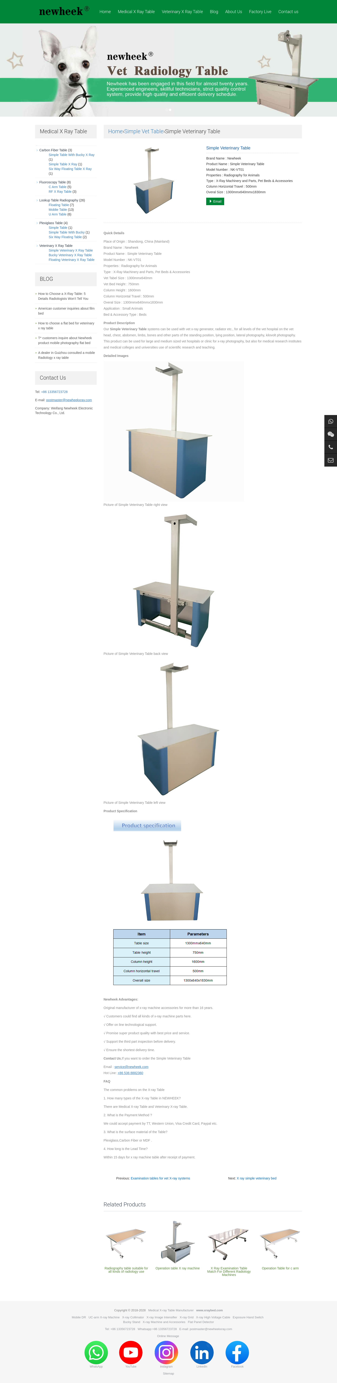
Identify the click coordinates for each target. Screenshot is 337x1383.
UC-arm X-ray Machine (104, 1317)
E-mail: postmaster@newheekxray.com (205, 1329)
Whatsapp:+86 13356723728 (157, 1329)
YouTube (131, 1354)
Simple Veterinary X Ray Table (71, 250)
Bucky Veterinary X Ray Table (70, 255)
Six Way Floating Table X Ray (70, 169)
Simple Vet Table (143, 131)
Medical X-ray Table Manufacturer (171, 1310)
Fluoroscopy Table (52, 182)
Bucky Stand (131, 1322)
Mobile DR (79, 1317)
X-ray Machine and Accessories (164, 1322)
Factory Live (260, 11)
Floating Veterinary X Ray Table (72, 260)
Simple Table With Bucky (67, 232)
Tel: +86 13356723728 (120, 1329)
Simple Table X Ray (63, 164)
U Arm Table (57, 214)
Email (215, 201)
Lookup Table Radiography (58, 200)
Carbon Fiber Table (53, 150)
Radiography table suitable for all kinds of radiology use (126, 1269)
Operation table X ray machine (178, 1268)
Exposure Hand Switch (248, 1317)
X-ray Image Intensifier (162, 1317)
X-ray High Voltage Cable (213, 1317)
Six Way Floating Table (65, 237)
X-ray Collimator (133, 1317)
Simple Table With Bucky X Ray (72, 155)
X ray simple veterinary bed (257, 1178)
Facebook (237, 1354)
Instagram (166, 1354)
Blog (214, 11)
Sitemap (168, 1373)
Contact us (288, 11)
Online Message (168, 1336)
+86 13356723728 (54, 392)
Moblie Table (58, 209)
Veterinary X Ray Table (182, 11)
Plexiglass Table (51, 223)
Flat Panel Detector (201, 1322)
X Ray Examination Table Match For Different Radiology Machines (229, 1271)
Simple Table (58, 228)
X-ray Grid (187, 1317)
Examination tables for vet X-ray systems (160, 1178)
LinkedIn (202, 1354)
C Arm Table (57, 187)
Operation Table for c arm (280, 1268)
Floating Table (59, 205)
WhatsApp (96, 1354)
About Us (233, 11)
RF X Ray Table (60, 191)
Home (105, 11)
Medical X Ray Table (136, 11)
